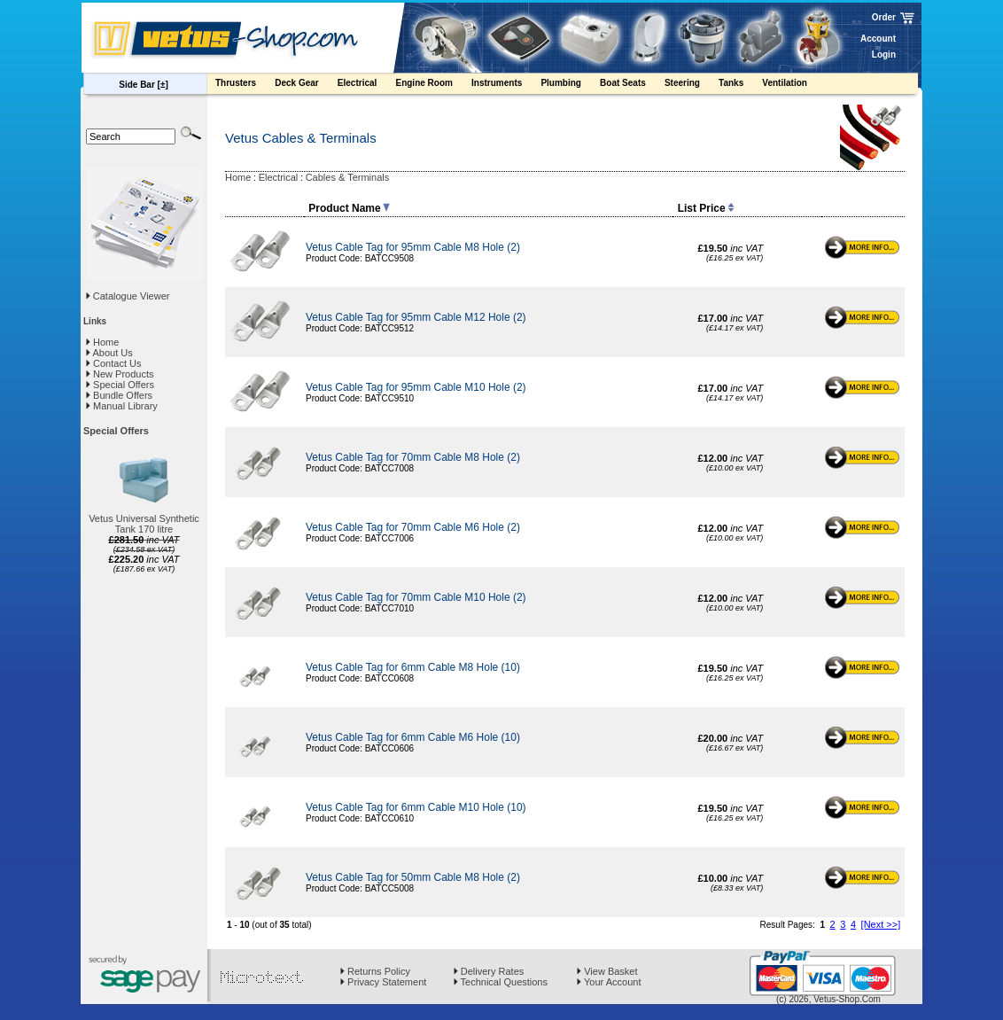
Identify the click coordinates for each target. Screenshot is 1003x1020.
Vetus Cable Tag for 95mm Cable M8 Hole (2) (413, 247)
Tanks (739, 85)
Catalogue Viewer (131, 296)
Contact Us (113, 363)
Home (102, 342)
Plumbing (569, 85)
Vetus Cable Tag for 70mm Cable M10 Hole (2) (416, 597)
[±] (163, 85)
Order (884, 17)
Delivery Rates (489, 971)
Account (878, 38)
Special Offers (120, 384)
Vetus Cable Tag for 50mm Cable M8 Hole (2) (413, 877)
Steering (691, 85)
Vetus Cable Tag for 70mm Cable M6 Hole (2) (413, 527)
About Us (109, 352)
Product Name (348, 208)
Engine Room (432, 85)
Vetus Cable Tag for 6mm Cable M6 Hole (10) (413, 737)
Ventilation (793, 85)
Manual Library (122, 406)
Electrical (366, 85)
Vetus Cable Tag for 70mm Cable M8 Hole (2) (413, 457)
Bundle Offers (119, 395)
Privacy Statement (383, 982)
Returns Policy (375, 971)
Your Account (609, 982)
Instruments (505, 85)
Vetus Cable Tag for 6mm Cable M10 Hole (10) (416, 807)
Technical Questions (501, 982)
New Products (120, 374)
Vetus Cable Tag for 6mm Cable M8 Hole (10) (413, 667)
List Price (706, 208)
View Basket (607, 971)
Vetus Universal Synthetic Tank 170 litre (144, 523)
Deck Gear (305, 85)
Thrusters (244, 85)
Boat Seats (631, 85)
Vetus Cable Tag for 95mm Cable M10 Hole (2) (416, 387)
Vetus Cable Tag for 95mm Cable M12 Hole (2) (416, 317)
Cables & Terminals (348, 177)
